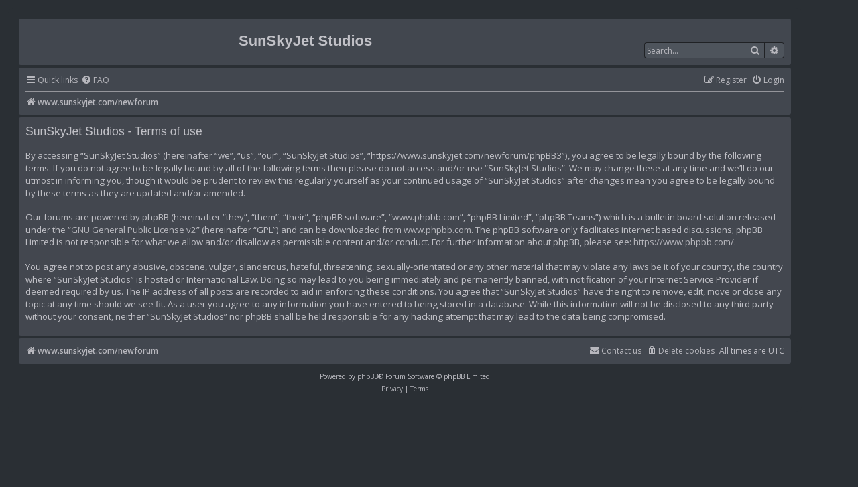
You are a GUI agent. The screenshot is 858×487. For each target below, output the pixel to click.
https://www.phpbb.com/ (683, 242)
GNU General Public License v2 (133, 230)
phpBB (367, 376)
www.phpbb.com (437, 230)
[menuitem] (95, 81)
